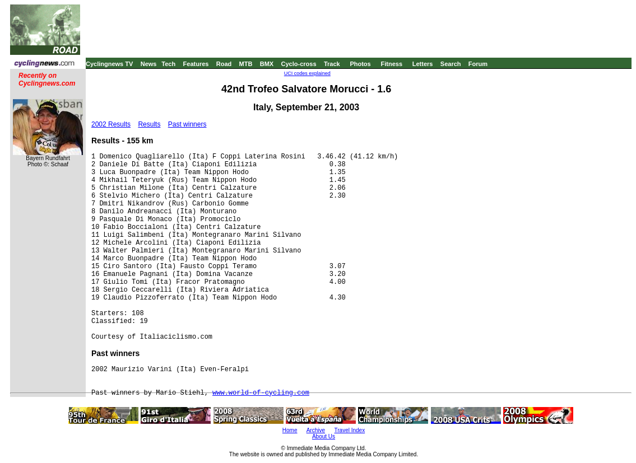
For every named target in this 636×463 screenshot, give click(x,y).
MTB (246, 63)
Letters (422, 63)
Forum (478, 63)
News (149, 63)
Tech (168, 63)
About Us (323, 436)
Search (450, 63)
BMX (266, 63)
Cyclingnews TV (109, 63)
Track (332, 63)
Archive (316, 430)
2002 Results (111, 124)
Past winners (187, 124)
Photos (360, 63)
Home (290, 430)
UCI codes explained (307, 73)
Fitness (391, 63)
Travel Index (350, 430)
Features (196, 63)
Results (149, 124)
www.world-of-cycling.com (260, 393)
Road (224, 63)
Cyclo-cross (299, 63)
